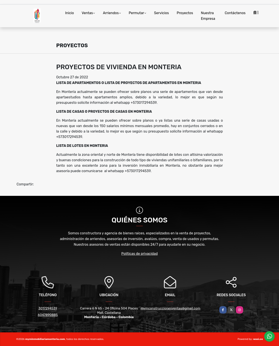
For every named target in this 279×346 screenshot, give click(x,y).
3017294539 (47, 308)
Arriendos (111, 13)
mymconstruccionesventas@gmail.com (170, 308)
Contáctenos (235, 13)
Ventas (87, 13)
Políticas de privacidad (139, 254)
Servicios (161, 13)
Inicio (69, 13)
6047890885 (48, 315)
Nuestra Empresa (208, 16)
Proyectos (185, 13)
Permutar (136, 13)
